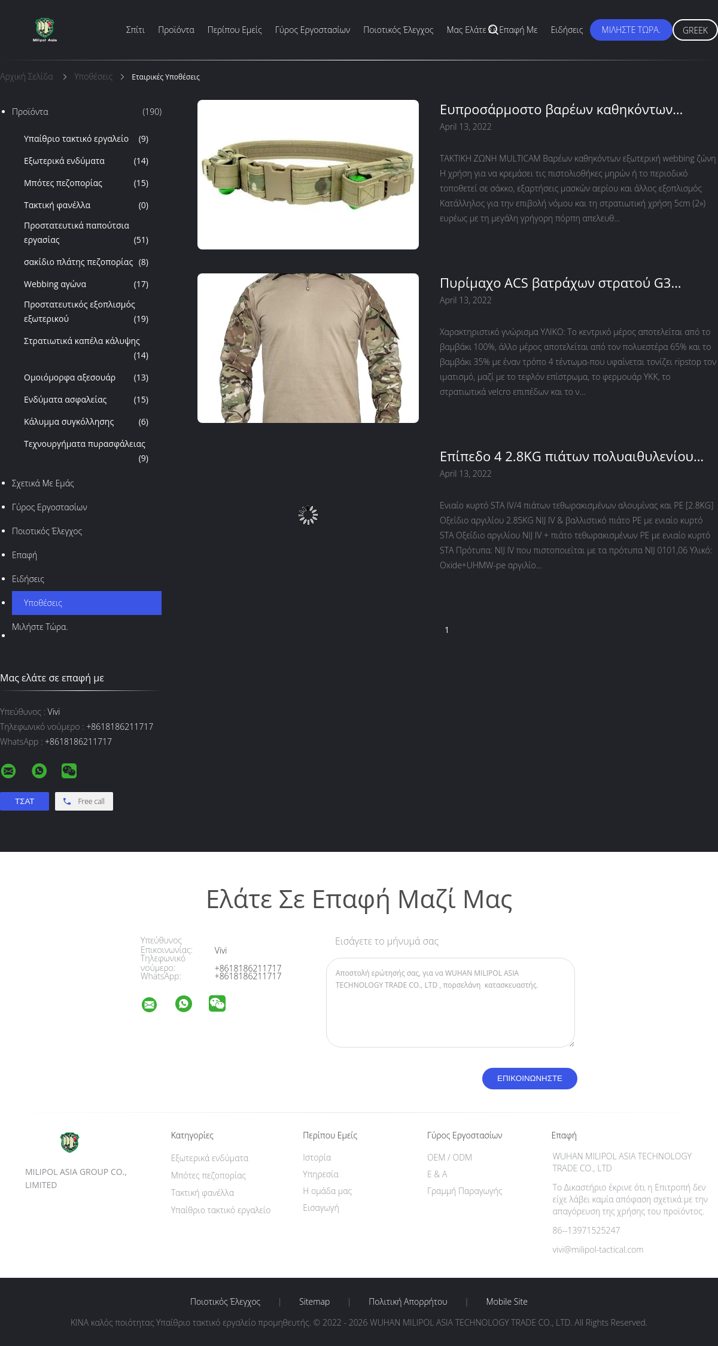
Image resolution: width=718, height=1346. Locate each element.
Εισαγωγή (321, 1207)
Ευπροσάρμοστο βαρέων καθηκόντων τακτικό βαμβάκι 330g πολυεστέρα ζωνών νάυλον (568, 109)
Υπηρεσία (321, 1174)
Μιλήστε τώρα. (631, 29)
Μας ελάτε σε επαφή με (492, 29)
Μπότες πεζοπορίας (86, 183)
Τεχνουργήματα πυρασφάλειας (86, 451)
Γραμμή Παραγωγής (464, 1190)
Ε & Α (437, 1174)
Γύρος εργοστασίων (313, 29)
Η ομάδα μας (327, 1190)
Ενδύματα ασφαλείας (86, 399)
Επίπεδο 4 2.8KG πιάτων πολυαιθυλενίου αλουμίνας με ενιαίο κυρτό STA (566, 456)
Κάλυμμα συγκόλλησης (86, 422)
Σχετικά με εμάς (43, 483)
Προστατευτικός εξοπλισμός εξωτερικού (86, 312)
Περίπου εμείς (235, 29)
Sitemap (314, 1302)
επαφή (24, 555)
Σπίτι (135, 29)
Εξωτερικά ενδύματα (86, 161)
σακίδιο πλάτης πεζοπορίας (86, 262)
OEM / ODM (449, 1157)
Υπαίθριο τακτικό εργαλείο (86, 139)
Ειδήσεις (567, 29)
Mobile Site (507, 1302)
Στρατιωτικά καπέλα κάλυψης (86, 349)
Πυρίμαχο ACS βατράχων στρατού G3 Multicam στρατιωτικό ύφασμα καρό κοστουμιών (555, 282)
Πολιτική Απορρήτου (408, 1302)
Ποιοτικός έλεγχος (398, 29)
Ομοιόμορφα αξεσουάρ (86, 377)
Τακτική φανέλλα (86, 205)
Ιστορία (317, 1157)
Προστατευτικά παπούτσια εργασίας (86, 233)
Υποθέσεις (43, 602)
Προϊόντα (176, 29)
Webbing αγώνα (86, 284)
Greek (695, 30)
